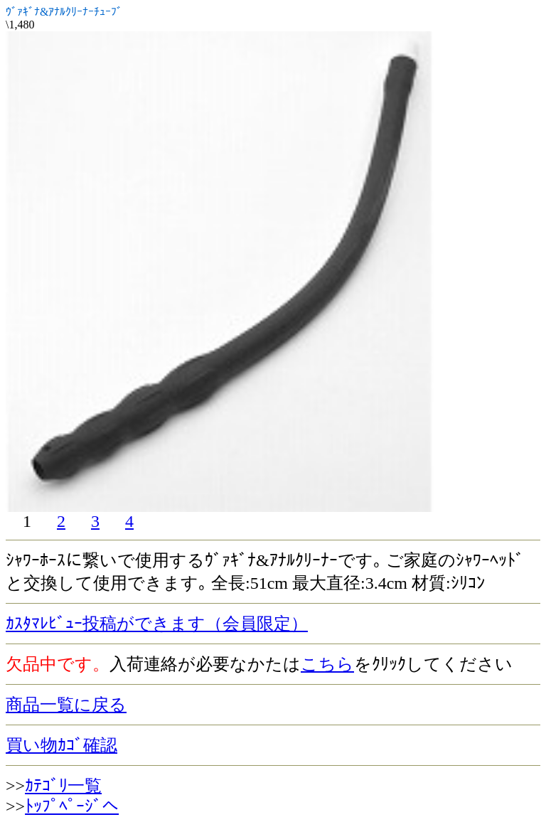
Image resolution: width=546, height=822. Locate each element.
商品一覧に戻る (66, 704)
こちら (327, 664)
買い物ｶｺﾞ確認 (61, 745)
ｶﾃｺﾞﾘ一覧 (63, 785)
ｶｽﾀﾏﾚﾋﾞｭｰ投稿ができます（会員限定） (157, 623)
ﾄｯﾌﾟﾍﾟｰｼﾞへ (72, 806)
